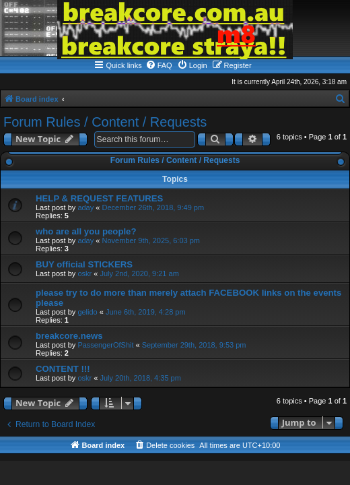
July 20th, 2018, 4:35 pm (140, 378)
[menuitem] (158, 65)
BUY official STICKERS (84, 264)
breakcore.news (69, 336)
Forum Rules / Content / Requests (105, 122)
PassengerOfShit (105, 345)
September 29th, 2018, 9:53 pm (194, 345)
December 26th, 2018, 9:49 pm (153, 207)
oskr (84, 273)
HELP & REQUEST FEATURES (99, 198)
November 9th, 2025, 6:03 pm (151, 240)
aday (85, 207)
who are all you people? (86, 231)
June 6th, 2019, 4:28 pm (146, 312)
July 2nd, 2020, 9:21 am (139, 273)
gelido (87, 312)
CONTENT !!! (63, 369)
